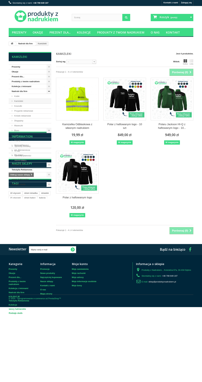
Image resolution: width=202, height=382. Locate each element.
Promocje (45, 318)
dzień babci (30, 268)
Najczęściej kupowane (51, 326)
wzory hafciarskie (20, 179)
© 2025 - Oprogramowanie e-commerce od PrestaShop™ (35, 373)
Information (22, 196)
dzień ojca (30, 273)
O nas (155, 32)
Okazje (38, 32)
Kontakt (173, 32)
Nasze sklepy (20, 219)
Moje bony (77, 334)
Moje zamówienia (80, 318)
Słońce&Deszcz (21, 145)
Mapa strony (46, 343)
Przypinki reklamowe (23, 111)
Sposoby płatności (22, 214)
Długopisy (18, 120)
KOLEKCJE (17, 165)
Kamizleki (18, 101)
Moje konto (80, 313)
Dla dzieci (18, 155)
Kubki (16, 96)
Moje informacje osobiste (84, 330)
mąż (40, 273)
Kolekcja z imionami (21, 86)
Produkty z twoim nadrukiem (120, 32)
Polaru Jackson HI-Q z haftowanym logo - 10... (172, 126)
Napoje (17, 140)
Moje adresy (78, 326)
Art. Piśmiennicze (22, 150)
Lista (191, 62)
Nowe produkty (47, 322)
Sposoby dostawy (22, 205)
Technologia (19, 160)
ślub (12, 277)
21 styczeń (15, 268)
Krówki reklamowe (22, 116)
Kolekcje (84, 32)
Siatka (185, 62)
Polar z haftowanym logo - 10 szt (124, 126)
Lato (16, 135)
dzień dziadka (31, 263)
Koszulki (18, 106)
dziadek (45, 263)
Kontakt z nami (170, 2)
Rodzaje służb (18, 184)
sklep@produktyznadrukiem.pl (162, 331)
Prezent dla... (60, 32)
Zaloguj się (186, 2)
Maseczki (18, 125)
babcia (42, 268)
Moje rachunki (79, 322)
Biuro (16, 130)
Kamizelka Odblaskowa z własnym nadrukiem (77, 126)
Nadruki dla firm (19, 91)
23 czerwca (15, 273)
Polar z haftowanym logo (77, 197)
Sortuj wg (60, 61)
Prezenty (19, 32)
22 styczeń (15, 263)
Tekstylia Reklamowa (22, 169)
